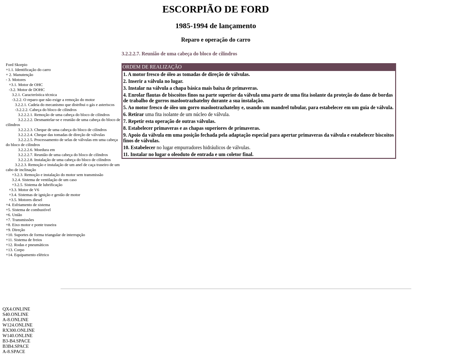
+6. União (14, 214)
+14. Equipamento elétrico (27, 254)
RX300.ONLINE (18, 330)
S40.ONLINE (15, 314)
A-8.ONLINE (15, 319)
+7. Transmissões (20, 219)
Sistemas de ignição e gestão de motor (49, 194)
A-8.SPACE (13, 351)
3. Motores (17, 79)
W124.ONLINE (17, 324)
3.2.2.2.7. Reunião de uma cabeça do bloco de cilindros (63, 154)
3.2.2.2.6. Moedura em (36, 149)
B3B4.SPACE (15, 346)
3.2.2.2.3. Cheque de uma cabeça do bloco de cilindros (62, 129)
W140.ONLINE (17, 335)
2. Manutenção (21, 74)
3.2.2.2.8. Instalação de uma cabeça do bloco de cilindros (64, 159)
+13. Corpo (15, 249)
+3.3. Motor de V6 (24, 189)
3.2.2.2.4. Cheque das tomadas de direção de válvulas (61, 134)
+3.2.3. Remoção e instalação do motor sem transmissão (57, 174)
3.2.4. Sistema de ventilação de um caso (44, 179)
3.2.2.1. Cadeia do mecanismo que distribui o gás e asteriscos (65, 104)
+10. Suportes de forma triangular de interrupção (45, 234)
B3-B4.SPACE (16, 340)
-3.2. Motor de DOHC (27, 89)
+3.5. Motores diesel (25, 199)
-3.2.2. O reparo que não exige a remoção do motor (53, 99)
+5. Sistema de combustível (28, 209)
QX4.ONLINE (16, 308)
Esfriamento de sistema (31, 204)
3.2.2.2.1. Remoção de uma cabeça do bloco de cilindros (64, 114)
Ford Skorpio (16, 64)
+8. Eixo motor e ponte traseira (31, 224)
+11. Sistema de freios (24, 239)
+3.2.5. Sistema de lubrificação (37, 184)
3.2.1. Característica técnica (34, 94)
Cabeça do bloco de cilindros (53, 109)
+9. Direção (15, 229)
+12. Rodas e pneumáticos (27, 244)
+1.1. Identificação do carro (28, 69)
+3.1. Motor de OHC (26, 84)
